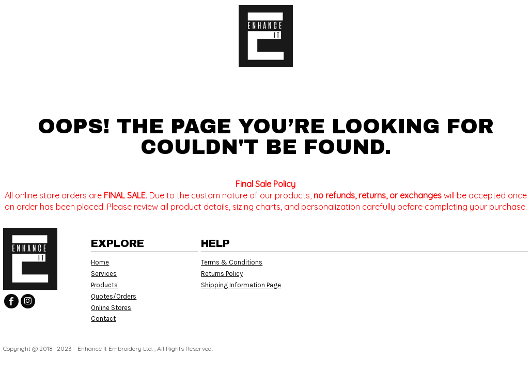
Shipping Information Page (241, 285)
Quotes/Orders (113, 296)
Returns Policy (222, 273)
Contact (103, 318)
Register (482, 15)
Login (436, 15)
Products (104, 285)
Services (104, 273)
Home (100, 262)
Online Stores (111, 308)
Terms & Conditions (231, 262)
